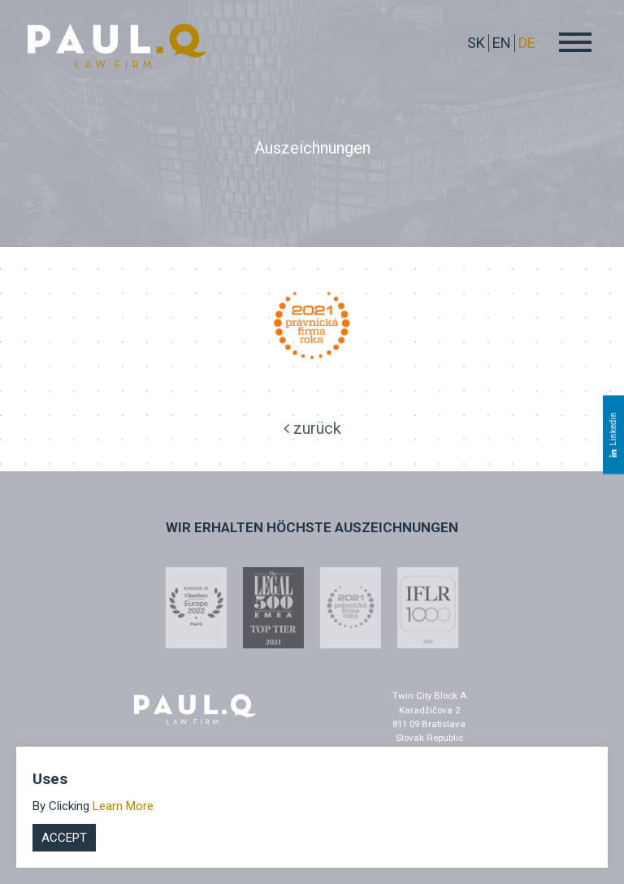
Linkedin (613, 434)
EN (501, 42)
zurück (312, 428)
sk (476, 42)
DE (526, 42)
